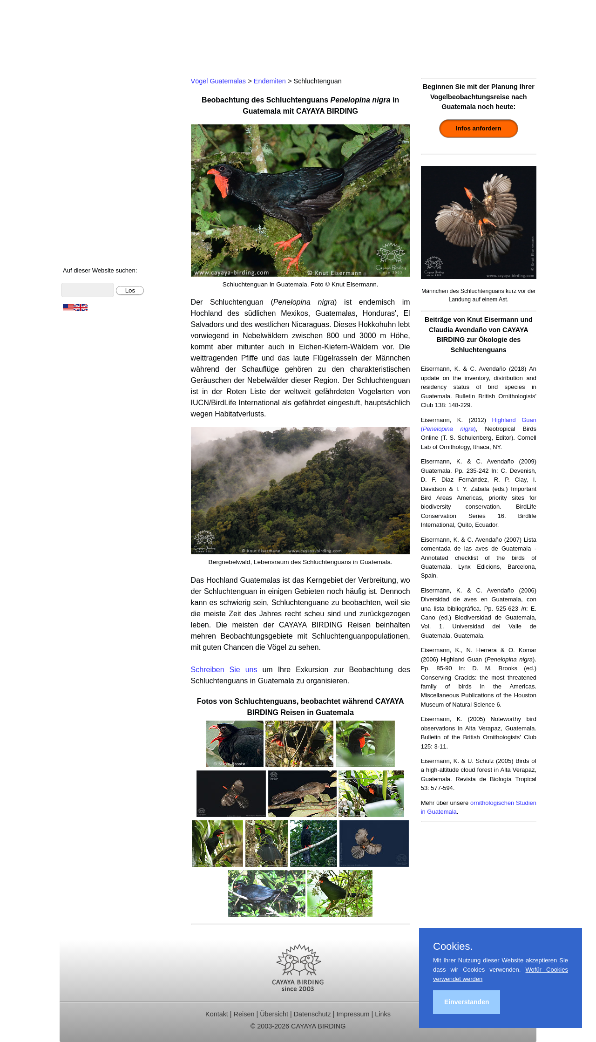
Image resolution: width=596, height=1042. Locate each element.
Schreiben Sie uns (224, 670)
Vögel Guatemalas (97, 192)
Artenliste (81, 204)
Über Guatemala (93, 229)
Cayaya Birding (106, 35)
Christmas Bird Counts (103, 167)
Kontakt (78, 179)
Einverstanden (466, 1002)
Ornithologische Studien (105, 154)
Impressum (352, 1014)
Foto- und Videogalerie (104, 217)
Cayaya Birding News (101, 254)
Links (383, 1014)
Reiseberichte (89, 142)
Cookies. (453, 946)
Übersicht (274, 1014)
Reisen (244, 1014)
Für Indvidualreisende (102, 117)
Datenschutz (312, 1014)
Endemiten (270, 81)
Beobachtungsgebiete (102, 129)
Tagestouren (86, 105)
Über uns (81, 241)
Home (76, 79)
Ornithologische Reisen (104, 92)
